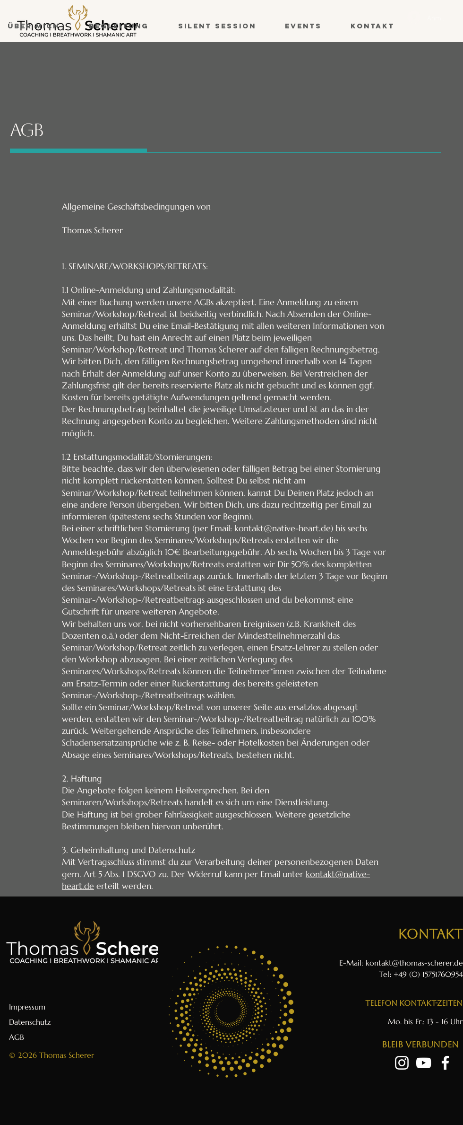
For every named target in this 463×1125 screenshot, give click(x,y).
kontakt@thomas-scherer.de (414, 962)
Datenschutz (30, 1022)
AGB (16, 1037)
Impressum (27, 1006)
